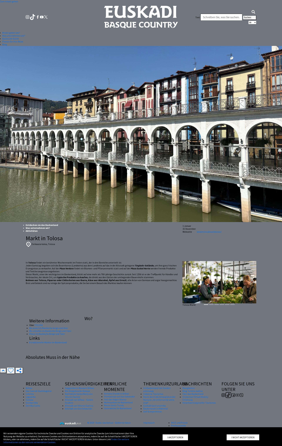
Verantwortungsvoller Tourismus (199, 402)
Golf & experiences (152, 411)
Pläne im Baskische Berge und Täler (47, 333)
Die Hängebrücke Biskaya (77, 390)
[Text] (221, 17)
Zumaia (29, 399)
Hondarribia (32, 402)
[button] (253, 11)
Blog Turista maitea (192, 390)
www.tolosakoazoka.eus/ (209, 231)
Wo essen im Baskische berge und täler (48, 328)
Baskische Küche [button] (10, 38)
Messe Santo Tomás (114, 405)
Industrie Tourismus (153, 393)
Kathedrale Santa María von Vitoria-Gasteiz (79, 395)
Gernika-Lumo (33, 405)
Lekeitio (30, 393)
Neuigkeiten (188, 388)
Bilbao (29, 388)
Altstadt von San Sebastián (78, 408)
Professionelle (178, 425)
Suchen (249, 17)
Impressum (149, 422)
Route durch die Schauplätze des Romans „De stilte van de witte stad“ (159, 399)
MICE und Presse (179, 422)
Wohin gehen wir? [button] (11, 32)
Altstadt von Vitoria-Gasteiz (79, 405)
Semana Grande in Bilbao (116, 393)
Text (197, 17)
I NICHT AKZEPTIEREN (243, 437)
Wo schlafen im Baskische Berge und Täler (50, 330)
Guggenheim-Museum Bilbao (79, 388)
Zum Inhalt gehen (9, 1)
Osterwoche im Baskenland (117, 408)
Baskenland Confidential (155, 408)
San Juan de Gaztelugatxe (39, 390)
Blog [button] (4, 44)
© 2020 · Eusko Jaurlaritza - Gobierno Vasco (109, 422)
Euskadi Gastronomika (154, 405)
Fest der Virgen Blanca (115, 399)
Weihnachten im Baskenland (118, 402)
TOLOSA (39, 325)
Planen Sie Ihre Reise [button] (12, 41)
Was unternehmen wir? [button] (13, 35)
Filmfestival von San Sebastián (119, 396)
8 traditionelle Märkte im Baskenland (48, 342)
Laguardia (31, 396)
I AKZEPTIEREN (175, 437)
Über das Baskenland (192, 393)
